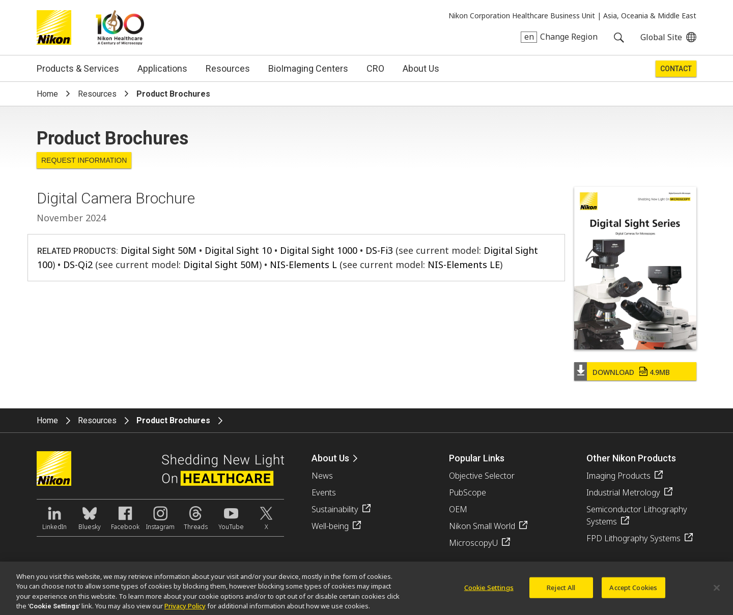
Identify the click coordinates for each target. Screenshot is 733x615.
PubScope (467, 492)
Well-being (330, 526)
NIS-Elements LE (464, 264)
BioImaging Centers (308, 68)
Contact (676, 69)
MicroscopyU (473, 542)
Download (631, 372)
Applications (162, 68)
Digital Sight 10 (238, 250)
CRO (375, 68)
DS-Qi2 (78, 264)
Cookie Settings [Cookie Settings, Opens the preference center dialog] (489, 591)
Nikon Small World (482, 526)
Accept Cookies (633, 591)
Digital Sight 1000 (318, 250)
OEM (458, 509)
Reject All (561, 591)
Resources (228, 68)
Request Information (84, 160)
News (322, 475)
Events (324, 492)
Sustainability (335, 509)
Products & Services (78, 68)
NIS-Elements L (303, 264)
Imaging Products (618, 475)
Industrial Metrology (623, 492)
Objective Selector (482, 475)
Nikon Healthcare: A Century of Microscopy (120, 27)
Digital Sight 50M (158, 250)
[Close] (717, 592)
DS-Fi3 (379, 250)
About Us (421, 68)
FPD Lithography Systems (633, 538)
